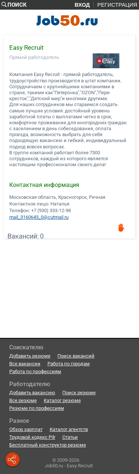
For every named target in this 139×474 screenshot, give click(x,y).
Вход (82, 5)
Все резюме (23, 400)
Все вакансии (24, 363)
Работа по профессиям (35, 371)
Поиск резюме (79, 392)
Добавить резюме (29, 356)
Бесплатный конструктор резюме (47, 445)
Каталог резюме (62, 400)
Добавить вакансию (32, 392)
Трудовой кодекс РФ (32, 437)
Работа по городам (68, 363)
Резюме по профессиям (36, 408)
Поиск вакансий (76, 356)
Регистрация (117, 5)
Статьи (70, 437)
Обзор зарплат (26, 429)
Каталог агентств (69, 429)
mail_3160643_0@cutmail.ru (39, 217)
